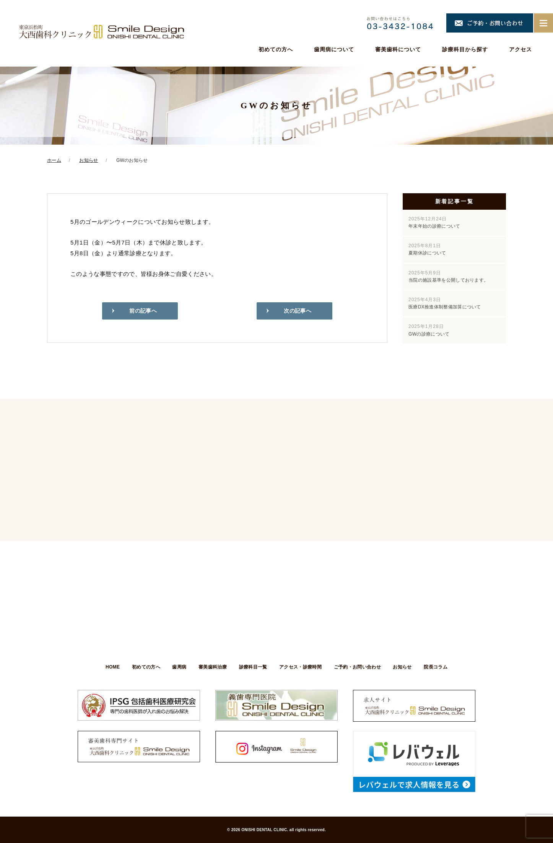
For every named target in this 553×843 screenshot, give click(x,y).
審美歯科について (398, 49)
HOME (108, 667)
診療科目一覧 (253, 667)
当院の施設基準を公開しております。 (448, 276)
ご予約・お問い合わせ (359, 667)
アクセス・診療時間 (301, 667)
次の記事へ (297, 311)
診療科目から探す (465, 49)
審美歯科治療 (211, 667)
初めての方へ (276, 49)
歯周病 (177, 667)
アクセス (520, 49)
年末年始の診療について (434, 222)
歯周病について (334, 49)
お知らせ (406, 667)
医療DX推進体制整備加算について (444, 303)
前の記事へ (143, 311)
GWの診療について (429, 330)
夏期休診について (427, 249)
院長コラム (440, 667)
